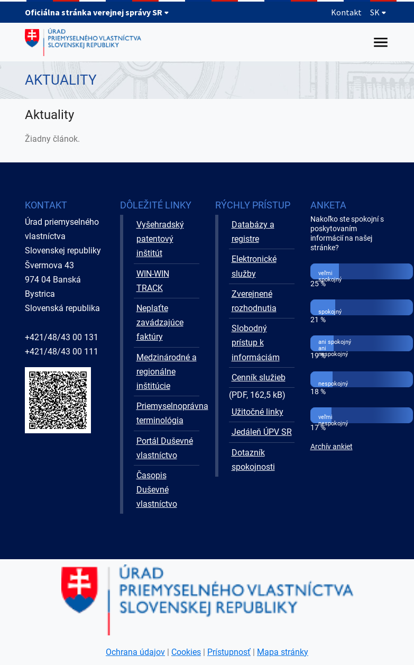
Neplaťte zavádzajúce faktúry (159, 322)
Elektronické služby (254, 266)
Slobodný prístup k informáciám (256, 342)
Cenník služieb (259, 377)
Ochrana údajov (135, 652)
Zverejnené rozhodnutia (254, 301)
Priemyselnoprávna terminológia (167, 413)
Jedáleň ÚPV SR (262, 432)
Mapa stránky (282, 652)
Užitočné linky (257, 412)
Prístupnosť (229, 652)
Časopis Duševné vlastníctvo (156, 489)
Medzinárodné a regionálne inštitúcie (166, 371)
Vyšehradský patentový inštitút (160, 239)
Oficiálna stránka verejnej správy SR (97, 12)
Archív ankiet (331, 446)
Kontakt (346, 12)
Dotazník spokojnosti (253, 460)
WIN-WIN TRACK (152, 281)
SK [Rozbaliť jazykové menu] (378, 12)
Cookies (186, 652)
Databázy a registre (253, 232)
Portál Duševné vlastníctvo (164, 448)
